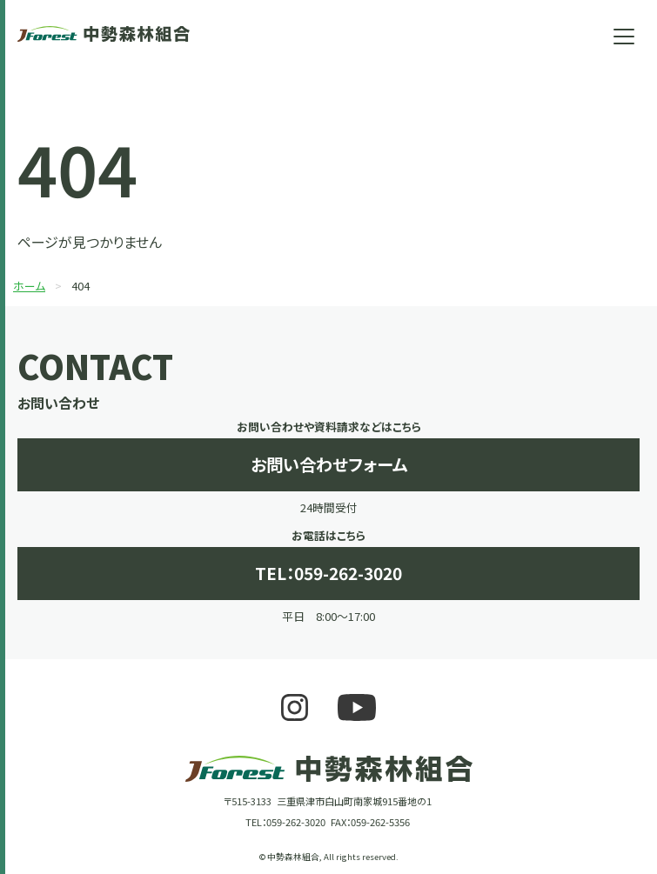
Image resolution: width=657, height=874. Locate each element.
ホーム (29, 285)
